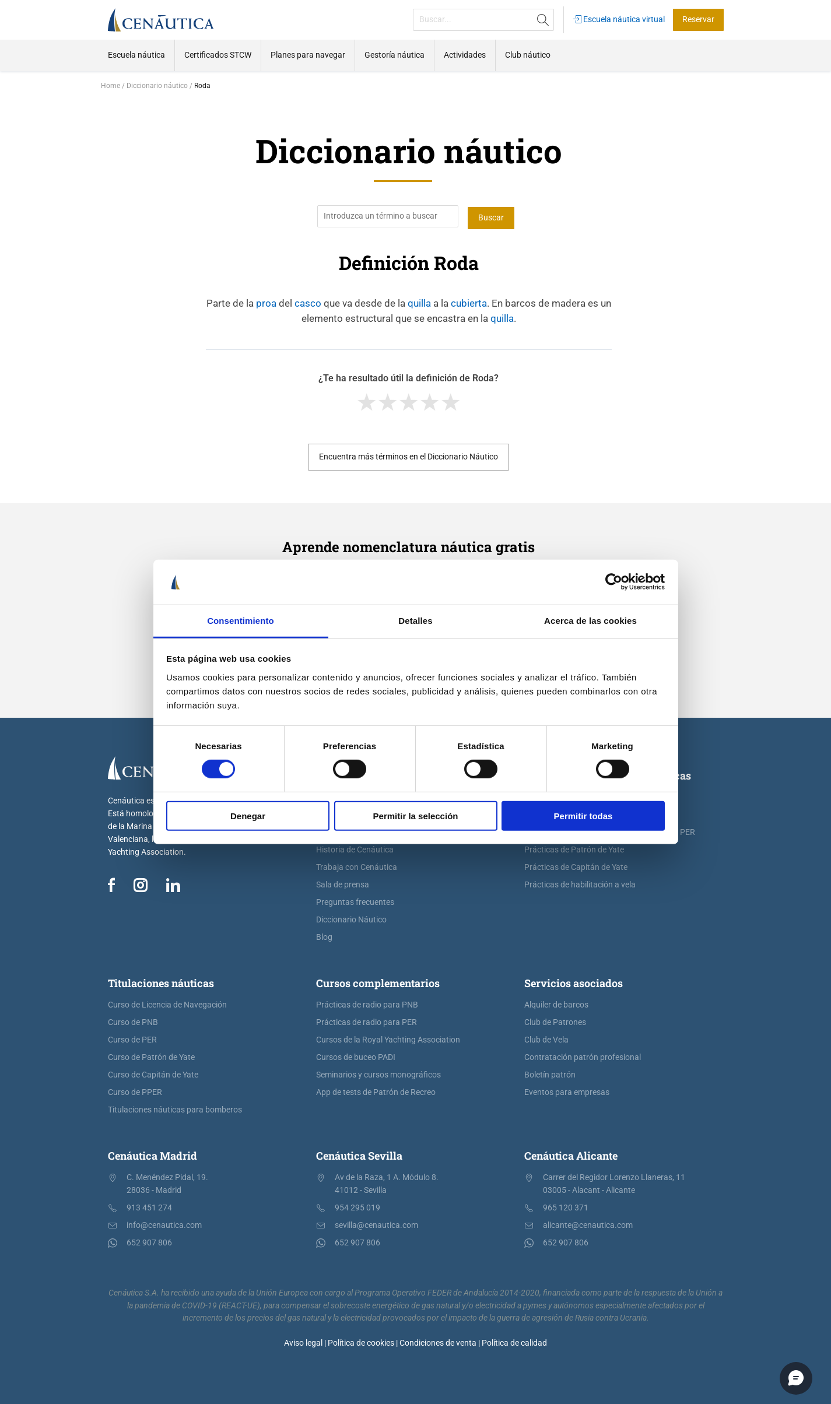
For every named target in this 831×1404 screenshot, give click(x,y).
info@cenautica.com (164, 1223)
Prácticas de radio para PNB (367, 1003)
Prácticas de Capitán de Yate (575, 866)
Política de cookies (361, 1341)
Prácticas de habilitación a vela (580, 883)
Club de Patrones (555, 1021)
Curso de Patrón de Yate (151, 1056)
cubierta (469, 301)
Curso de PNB (133, 1021)
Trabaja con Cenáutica (356, 866)
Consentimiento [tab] (240, 621)
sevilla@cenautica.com (376, 1223)
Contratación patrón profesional (582, 1056)
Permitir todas (583, 815)
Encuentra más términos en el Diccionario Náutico (408, 455)
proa (266, 301)
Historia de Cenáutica (355, 848)
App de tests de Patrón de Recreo (376, 1091)
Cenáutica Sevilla (359, 1154)
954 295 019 (357, 1206)
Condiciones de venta (437, 1341)
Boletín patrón (550, 1073)
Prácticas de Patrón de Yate (574, 848)
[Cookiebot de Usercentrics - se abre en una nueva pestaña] (614, 582)
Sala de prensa (342, 883)
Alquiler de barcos (556, 1003)
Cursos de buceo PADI (355, 1056)
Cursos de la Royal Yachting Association (388, 1038)
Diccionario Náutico (351, 918)
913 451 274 (149, 1206)
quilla (419, 301)
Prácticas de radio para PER (366, 1021)
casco (307, 301)
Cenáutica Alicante (571, 1154)
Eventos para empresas (566, 1091)
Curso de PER (132, 1038)
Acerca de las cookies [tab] (590, 621)
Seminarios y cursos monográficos (378, 1073)
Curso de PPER (135, 1091)
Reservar (698, 19)
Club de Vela (546, 1038)
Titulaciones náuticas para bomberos (175, 1108)
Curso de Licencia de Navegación (167, 1003)
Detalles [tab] (415, 621)
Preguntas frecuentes (355, 900)
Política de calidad (514, 1341)
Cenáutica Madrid (152, 1154)
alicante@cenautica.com (588, 1223)
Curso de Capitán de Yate (153, 1073)
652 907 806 (149, 1241)
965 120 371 (565, 1206)
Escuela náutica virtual (619, 19)
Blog (324, 935)
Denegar (247, 815)
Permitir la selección (415, 815)
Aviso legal (303, 1341)
